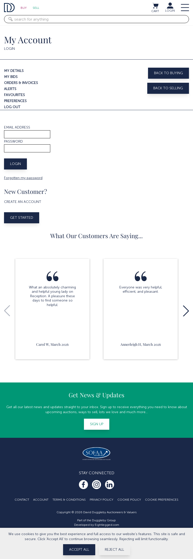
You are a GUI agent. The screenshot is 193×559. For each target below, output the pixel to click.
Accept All (79, 549)
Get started (21, 218)
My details (14, 71)
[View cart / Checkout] (155, 5)
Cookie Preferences (161, 499)
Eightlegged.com (107, 525)
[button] (186, 310)
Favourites (14, 95)
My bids (11, 77)
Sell (36, 8)
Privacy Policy (101, 499)
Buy (24, 8)
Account (41, 499)
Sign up (96, 424)
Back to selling (168, 88)
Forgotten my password (23, 178)
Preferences (15, 101)
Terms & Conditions (69, 499)
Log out (12, 107)
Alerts (10, 89)
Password (13, 141)
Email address (17, 127)
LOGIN (170, 10)
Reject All (114, 549)
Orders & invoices (21, 83)
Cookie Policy (129, 499)
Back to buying (168, 73)
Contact (22, 499)
